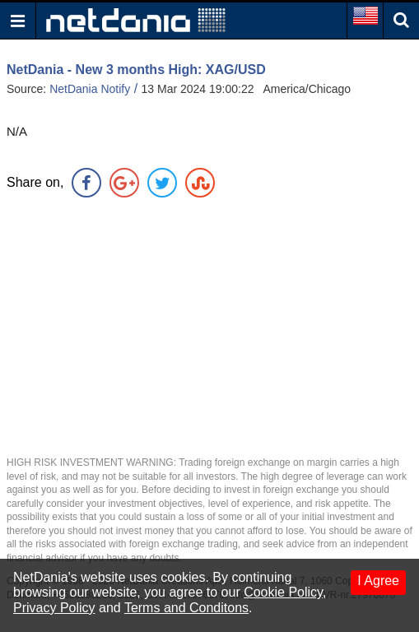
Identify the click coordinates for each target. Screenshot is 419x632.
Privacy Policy (54, 608)
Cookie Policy (283, 592)
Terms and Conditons (186, 608)
